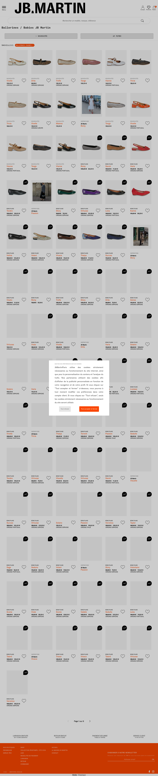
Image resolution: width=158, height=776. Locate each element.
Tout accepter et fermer (89, 409)
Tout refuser (65, 409)
